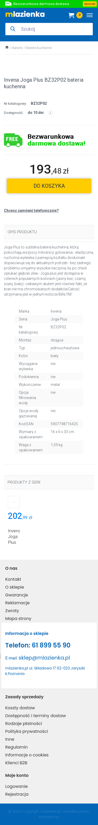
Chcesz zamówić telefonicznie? (31, 210)
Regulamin (16, 747)
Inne (9, 739)
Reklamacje (17, 603)
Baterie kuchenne (39, 48)
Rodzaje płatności (23, 724)
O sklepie (14, 587)
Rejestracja (16, 794)
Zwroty (12, 611)
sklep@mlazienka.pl (44, 657)
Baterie (17, 48)
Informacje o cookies (27, 755)
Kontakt (13, 579)
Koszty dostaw (20, 708)
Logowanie (16, 786)
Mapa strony (18, 619)
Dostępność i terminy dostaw (35, 716)
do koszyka (49, 186)
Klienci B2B (16, 763)
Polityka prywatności (26, 731)
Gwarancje (16, 595)
